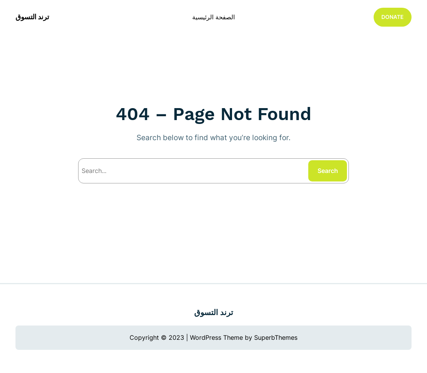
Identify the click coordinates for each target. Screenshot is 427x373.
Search (328, 171)
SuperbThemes (275, 337)
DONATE (392, 17)
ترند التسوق (32, 17)
